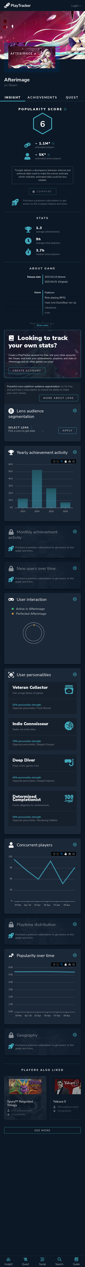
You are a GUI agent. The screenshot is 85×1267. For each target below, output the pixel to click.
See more (42, 1140)
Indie (47, 313)
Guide (76, 1261)
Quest (25, 1261)
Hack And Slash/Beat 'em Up (60, 303)
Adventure (50, 308)
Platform (49, 293)
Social (42, 1261)
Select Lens (18, 432)
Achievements (42, 98)
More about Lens (58, 402)
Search (59, 1261)
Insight (8, 1261)
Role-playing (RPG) (55, 298)
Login (76, 6)
